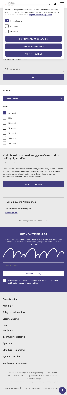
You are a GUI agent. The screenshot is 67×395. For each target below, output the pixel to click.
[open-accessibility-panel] (62, 390)
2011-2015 (9, 133)
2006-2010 (9, 138)
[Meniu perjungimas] (62, 4)
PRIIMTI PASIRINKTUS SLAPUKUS (33, 39)
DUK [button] (5, 325)
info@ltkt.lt (35, 375)
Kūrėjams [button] (8, 305)
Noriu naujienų (33, 273)
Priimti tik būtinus (33, 54)
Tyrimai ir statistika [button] (13, 356)
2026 (7, 118)
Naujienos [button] (8, 330)
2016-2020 (9, 128)
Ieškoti (33, 77)
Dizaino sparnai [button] (11, 318)
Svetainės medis (12, 388)
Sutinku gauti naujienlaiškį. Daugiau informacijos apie (31, 281)
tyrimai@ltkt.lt (11, 212)
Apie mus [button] (7, 343)
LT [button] (55, 4)
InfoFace (58, 388)
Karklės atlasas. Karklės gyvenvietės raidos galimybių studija (31, 157)
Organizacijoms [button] (11, 299)
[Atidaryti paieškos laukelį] (50, 4)
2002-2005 (9, 143)
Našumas (11, 31)
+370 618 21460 (16, 375)
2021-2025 (9, 123)
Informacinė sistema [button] (14, 336)
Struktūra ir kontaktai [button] (14, 349)
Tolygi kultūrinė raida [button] (14, 312)
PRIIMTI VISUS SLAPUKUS (33, 46)
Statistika (11, 26)
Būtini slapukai (13, 20)
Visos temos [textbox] (11, 98)
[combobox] (33, 98)
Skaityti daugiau (33, 184)
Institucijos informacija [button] (15, 362)
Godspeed (35, 388)
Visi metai (9, 113)
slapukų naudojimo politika (40, 14)
